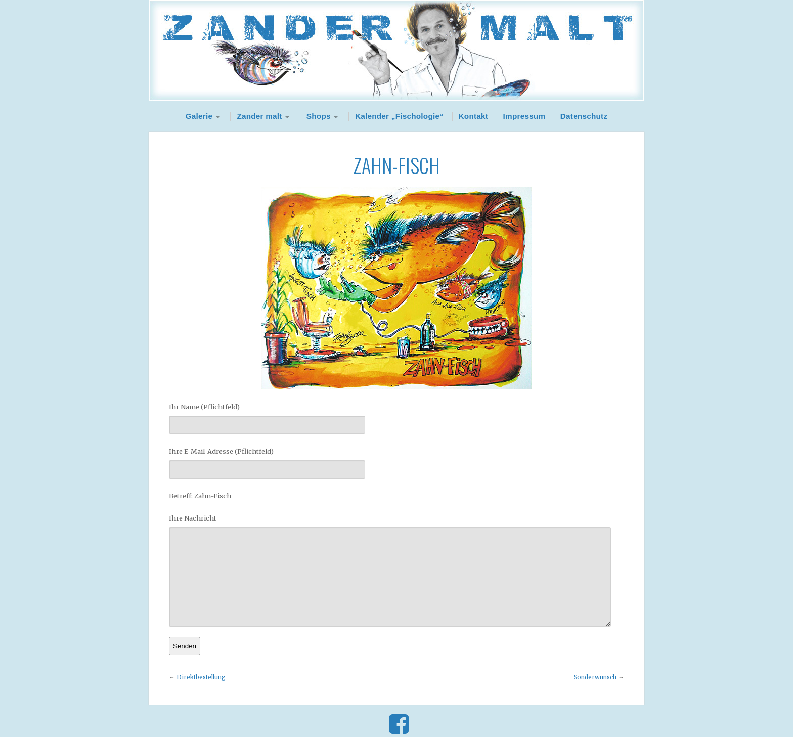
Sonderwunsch (595, 677)
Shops (318, 116)
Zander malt (259, 116)
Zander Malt (396, 50)
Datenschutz (584, 116)
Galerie (199, 116)
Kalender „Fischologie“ (399, 116)
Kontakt (474, 116)
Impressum (524, 116)
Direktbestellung (201, 677)
